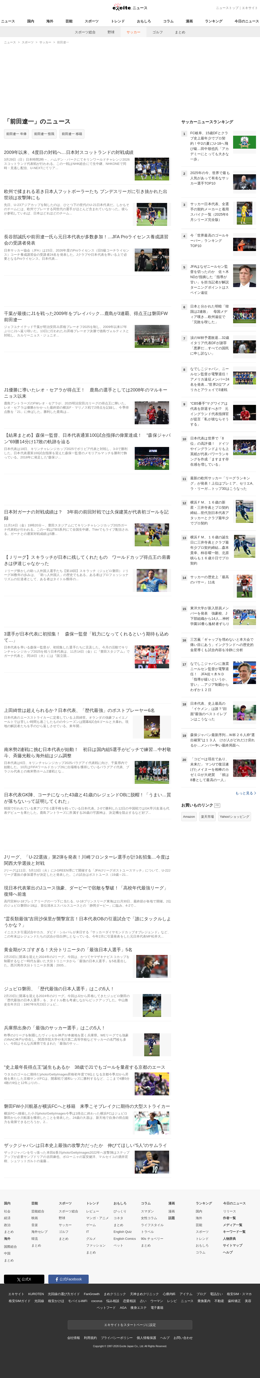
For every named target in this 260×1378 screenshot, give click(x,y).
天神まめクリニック (144, 1294)
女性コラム (149, 1218)
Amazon (189, 816)
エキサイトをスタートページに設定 (130, 1325)
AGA (123, 1308)
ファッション (96, 1245)
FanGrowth (92, 1294)
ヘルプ (228, 1252)
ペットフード (106, 1308)
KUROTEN (36, 1294)
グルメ (91, 1239)
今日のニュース (247, 21)
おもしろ (144, 21)
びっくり (120, 1211)
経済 (7, 1218)
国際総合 (10, 1247)
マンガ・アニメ (97, 1218)
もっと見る (245, 793)
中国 (7, 1253)
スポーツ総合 (85, 32)
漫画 (189, 21)
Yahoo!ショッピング (234, 816)
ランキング (213, 21)
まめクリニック (115, 1294)
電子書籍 (157, 1308)
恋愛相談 (129, 1301)
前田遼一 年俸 (16, 134)
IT (87, 1232)
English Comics (125, 1239)
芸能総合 (37, 1211)
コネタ (118, 1218)
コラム (168, 21)
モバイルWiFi (77, 1301)
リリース (229, 1211)
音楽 (34, 1225)
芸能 (68, 21)
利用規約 (90, 1338)
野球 (111, 32)
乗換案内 (203, 1301)
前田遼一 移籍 (72, 134)
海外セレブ (39, 1232)
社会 (7, 1211)
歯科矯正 (234, 1301)
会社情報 (73, 1338)
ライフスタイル (152, 1225)
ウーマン (156, 1301)
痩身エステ (138, 1308)
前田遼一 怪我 (44, 134)
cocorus (96, 1301)
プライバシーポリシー (117, 1338)
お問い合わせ (183, 1338)
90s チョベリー (152, 1239)
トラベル (147, 1232)
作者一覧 (229, 1218)
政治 (7, 1225)
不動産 (219, 1301)
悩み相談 (112, 1301)
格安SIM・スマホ (239, 1294)
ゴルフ (157, 32)
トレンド (118, 21)
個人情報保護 (146, 1338)
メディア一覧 (232, 1225)
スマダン (147, 1211)
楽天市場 (207, 816)
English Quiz (123, 1232)
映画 (34, 1218)
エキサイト (250, 8)
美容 (248, 1301)
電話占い (216, 1294)
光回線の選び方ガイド (64, 1294)
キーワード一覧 (234, 1232)
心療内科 (169, 1294)
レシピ (172, 1301)
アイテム (186, 1294)
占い (143, 1301)
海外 (49, 21)
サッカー (133, 32)
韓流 (34, 1239)
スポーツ (92, 21)
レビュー (92, 1211)
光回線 (39, 1301)
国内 (30, 21)
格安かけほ (56, 1301)
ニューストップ (227, 8)
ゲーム (91, 1225)
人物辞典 (229, 1239)
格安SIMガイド (19, 1301)
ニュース (8, 21)
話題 (171, 1218)
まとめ (180, 32)
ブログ (201, 1294)
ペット (118, 1245)
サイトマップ (232, 1245)
